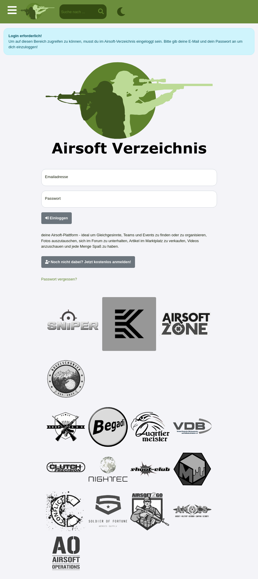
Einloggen (56, 218)
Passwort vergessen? (59, 279)
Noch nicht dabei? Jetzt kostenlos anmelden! (88, 262)
